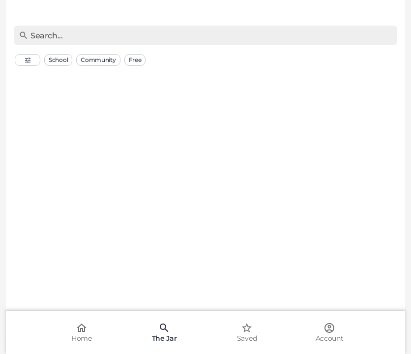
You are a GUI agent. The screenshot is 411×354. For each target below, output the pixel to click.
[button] (27, 60)
